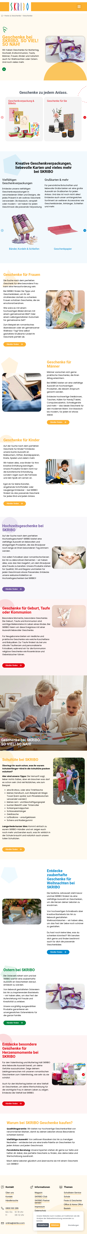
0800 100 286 (12, 1208)
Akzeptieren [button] (43, 1225)
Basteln (67, 1208)
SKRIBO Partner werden (42, 1201)
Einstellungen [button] (73, 1225)
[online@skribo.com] (2, 1223)
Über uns (10, 1193)
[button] (79, 6)
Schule (67, 1196)
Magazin (38, 1193)
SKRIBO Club (41, 1196)
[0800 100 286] (2, 1208)
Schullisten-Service (72, 1193)
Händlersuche (12, 1200)
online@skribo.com (15, 1223)
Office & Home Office (73, 1204)
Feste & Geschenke (13, 15)
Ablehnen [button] (55, 1225)
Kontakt (9, 1196)
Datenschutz (40, 1211)
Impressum (40, 1207)
